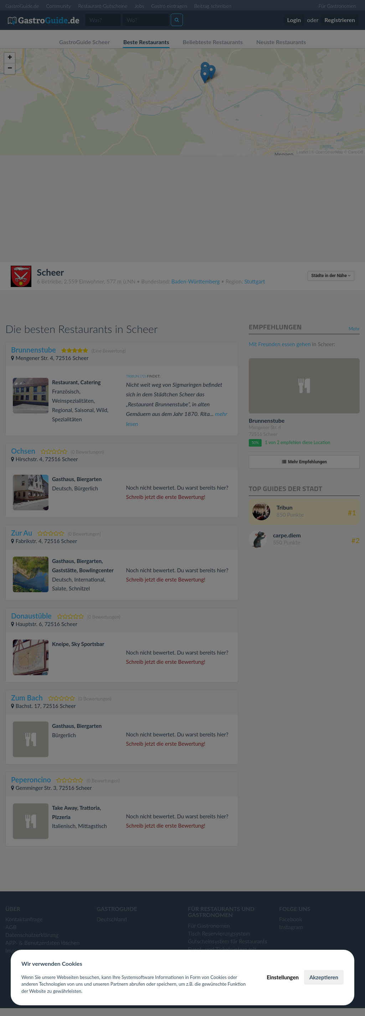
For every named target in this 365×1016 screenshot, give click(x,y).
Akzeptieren (323, 977)
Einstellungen (283, 977)
